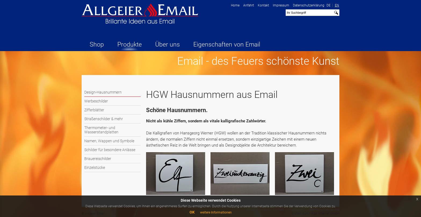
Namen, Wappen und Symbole (109, 141)
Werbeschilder (96, 101)
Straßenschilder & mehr (103, 119)
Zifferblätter (94, 110)
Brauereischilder (97, 158)
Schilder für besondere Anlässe (109, 150)
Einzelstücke (94, 167)
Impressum (281, 5)
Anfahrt (248, 5)
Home (235, 5)
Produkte (129, 44)
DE (328, 5)
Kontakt (263, 5)
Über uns (167, 44)
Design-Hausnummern (103, 92)
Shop (97, 44)
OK (192, 212)
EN (337, 5)
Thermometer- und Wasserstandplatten (101, 130)
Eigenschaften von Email (226, 44)
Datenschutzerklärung (308, 5)
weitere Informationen (216, 212)
